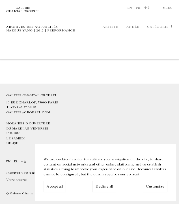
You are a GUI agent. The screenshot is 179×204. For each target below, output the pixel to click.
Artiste (110, 27)
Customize (155, 186)
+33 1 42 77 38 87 (23, 107)
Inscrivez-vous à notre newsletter (32, 173)
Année (132, 27)
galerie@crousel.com (28, 112)
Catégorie (158, 27)
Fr (138, 8)
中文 (147, 8)
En (129, 8)
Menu (168, 8)
